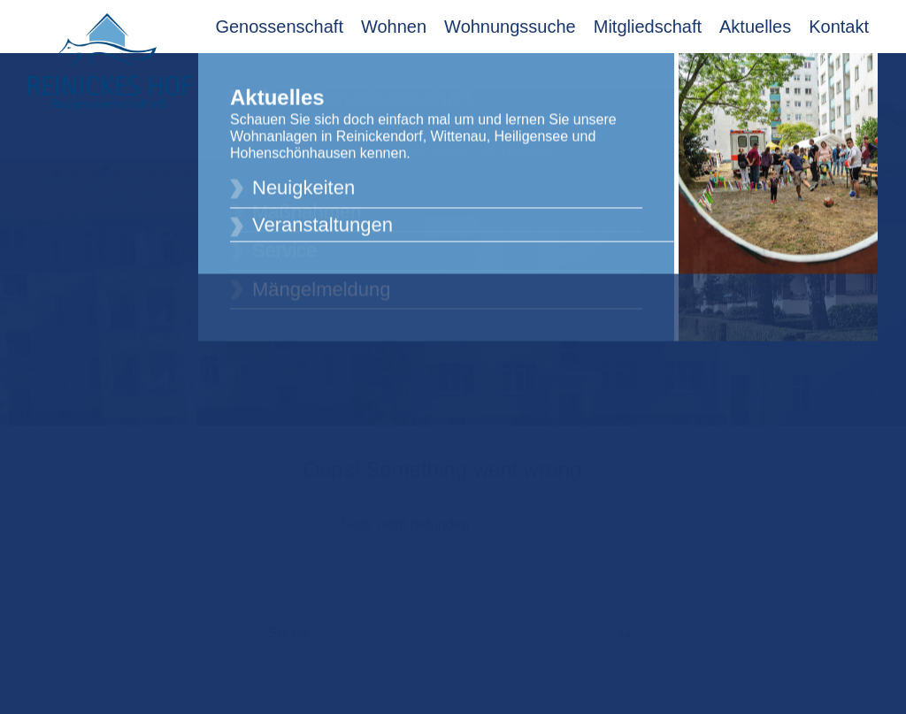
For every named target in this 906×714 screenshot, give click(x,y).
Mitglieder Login (818, 73)
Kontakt (839, 26)
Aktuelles (755, 26)
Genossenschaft (279, 26)
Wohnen (393, 26)
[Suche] (453, 623)
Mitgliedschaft (648, 26)
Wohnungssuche (510, 26)
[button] (625, 623)
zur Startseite (523, 513)
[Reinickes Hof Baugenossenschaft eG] (110, 62)
